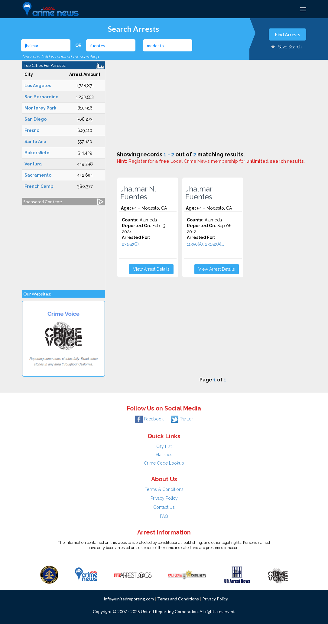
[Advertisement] (63, 245)
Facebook (149, 419)
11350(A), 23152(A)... (205, 244)
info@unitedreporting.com (129, 598)
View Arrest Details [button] (151, 269)
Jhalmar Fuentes (199, 193)
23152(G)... (131, 244)
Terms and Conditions (178, 598)
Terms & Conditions (164, 489)
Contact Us (164, 507)
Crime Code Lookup (164, 463)
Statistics (164, 454)
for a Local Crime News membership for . (216, 161)
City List (164, 446)
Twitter (182, 419)
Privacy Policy (164, 498)
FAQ (164, 516)
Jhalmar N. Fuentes (138, 193)
